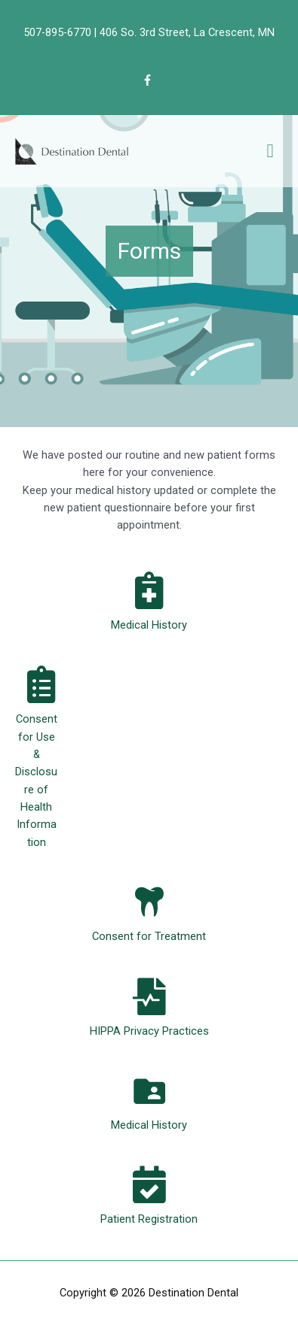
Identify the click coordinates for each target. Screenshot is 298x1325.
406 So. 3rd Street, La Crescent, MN (187, 32)
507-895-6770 (57, 32)
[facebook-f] (149, 80)
